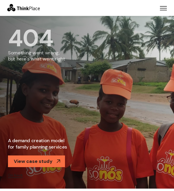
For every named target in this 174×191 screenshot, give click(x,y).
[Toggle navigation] (163, 8)
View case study (37, 161)
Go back (15, 175)
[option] (87, 102)
